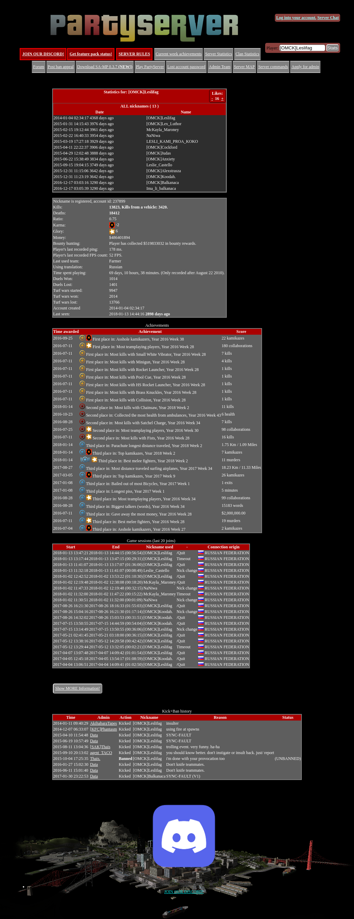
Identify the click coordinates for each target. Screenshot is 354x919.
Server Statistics (218, 54)
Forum (38, 66)
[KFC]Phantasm (103, 729)
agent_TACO (101, 752)
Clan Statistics (247, 54)
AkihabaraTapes (103, 723)
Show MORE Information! (77, 688)
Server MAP (244, 66)
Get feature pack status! (90, 54)
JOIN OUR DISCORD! (43, 54)
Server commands (273, 66)
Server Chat (328, 17)
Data (94, 735)
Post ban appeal (61, 66)
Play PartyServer (150, 66)
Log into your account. (296, 17)
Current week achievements (179, 54)
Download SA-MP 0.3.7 (104, 66)
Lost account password (186, 66)
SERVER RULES (134, 54)
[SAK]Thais (100, 746)
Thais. (95, 758)
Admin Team (220, 66)
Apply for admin (305, 66)
